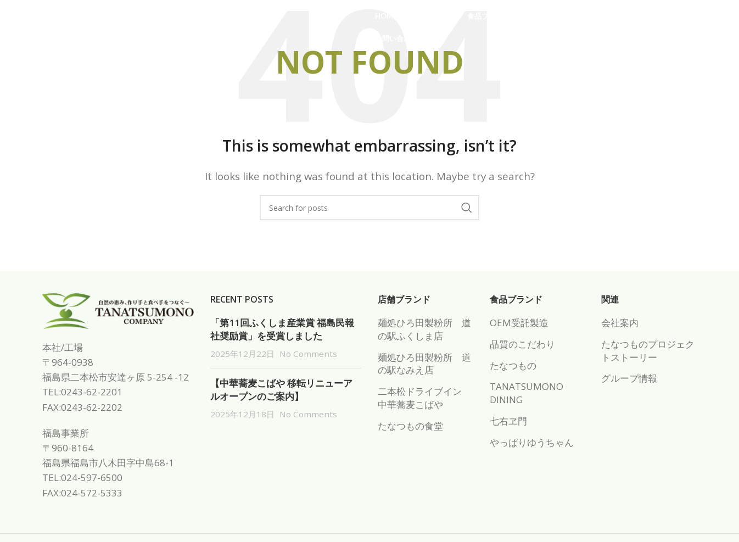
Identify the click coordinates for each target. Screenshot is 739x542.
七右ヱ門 (508, 421)
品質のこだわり (522, 344)
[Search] (369, 207)
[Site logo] (109, 26)
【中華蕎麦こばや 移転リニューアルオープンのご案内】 (281, 390)
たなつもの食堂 (410, 426)
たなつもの (513, 365)
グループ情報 (629, 378)
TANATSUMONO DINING (526, 393)
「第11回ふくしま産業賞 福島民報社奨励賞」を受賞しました (282, 329)
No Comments (308, 353)
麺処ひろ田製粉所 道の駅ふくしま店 (424, 329)
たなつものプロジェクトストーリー (648, 351)
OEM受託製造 (519, 322)
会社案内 (620, 322)
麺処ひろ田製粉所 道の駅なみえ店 (424, 364)
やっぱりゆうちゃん (532, 442)
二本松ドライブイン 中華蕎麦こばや (424, 398)
